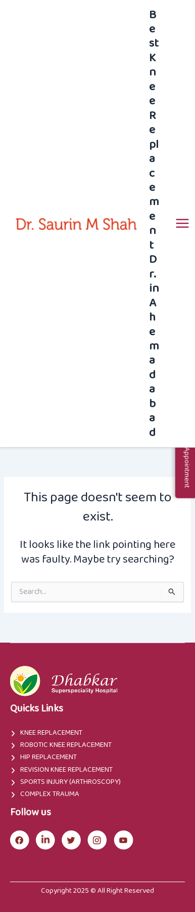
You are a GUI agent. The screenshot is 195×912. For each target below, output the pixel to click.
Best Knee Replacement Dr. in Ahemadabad (154, 223)
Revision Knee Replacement (66, 770)
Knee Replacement (51, 733)
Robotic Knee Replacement (66, 745)
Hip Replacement (48, 757)
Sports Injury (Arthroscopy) (70, 782)
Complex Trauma (49, 794)
